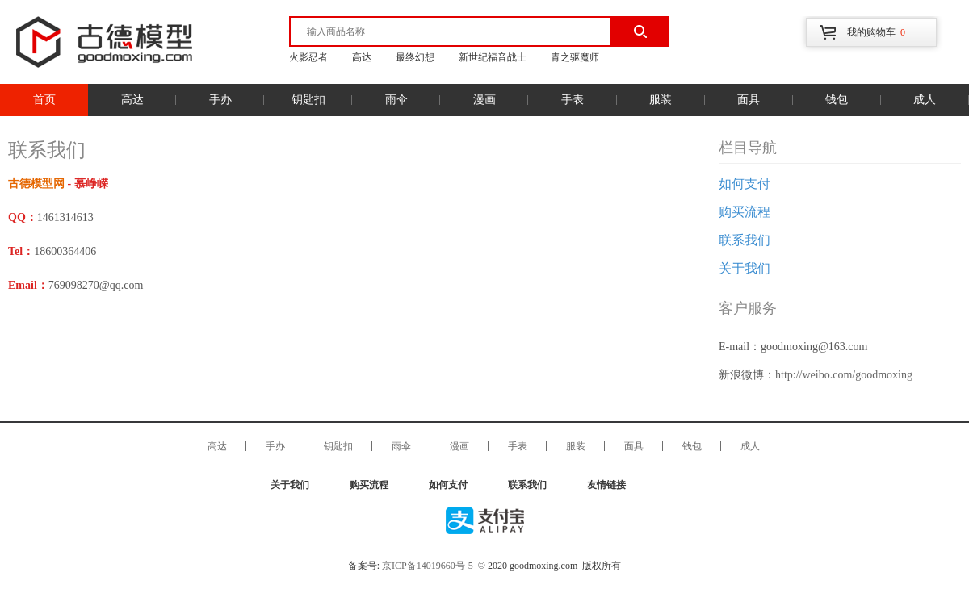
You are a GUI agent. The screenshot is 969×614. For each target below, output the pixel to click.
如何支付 (744, 183)
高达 (361, 57)
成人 (924, 100)
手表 (572, 100)
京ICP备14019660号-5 (427, 565)
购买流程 (744, 212)
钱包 (836, 100)
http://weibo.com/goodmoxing (843, 375)
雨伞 (396, 100)
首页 (44, 100)
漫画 (484, 100)
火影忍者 (308, 57)
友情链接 (606, 485)
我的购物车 (876, 32)
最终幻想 (415, 57)
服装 (660, 100)
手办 (220, 100)
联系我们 (744, 240)
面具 (748, 100)
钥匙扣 (308, 100)
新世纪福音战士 (492, 57)
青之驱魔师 (575, 57)
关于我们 (744, 268)
